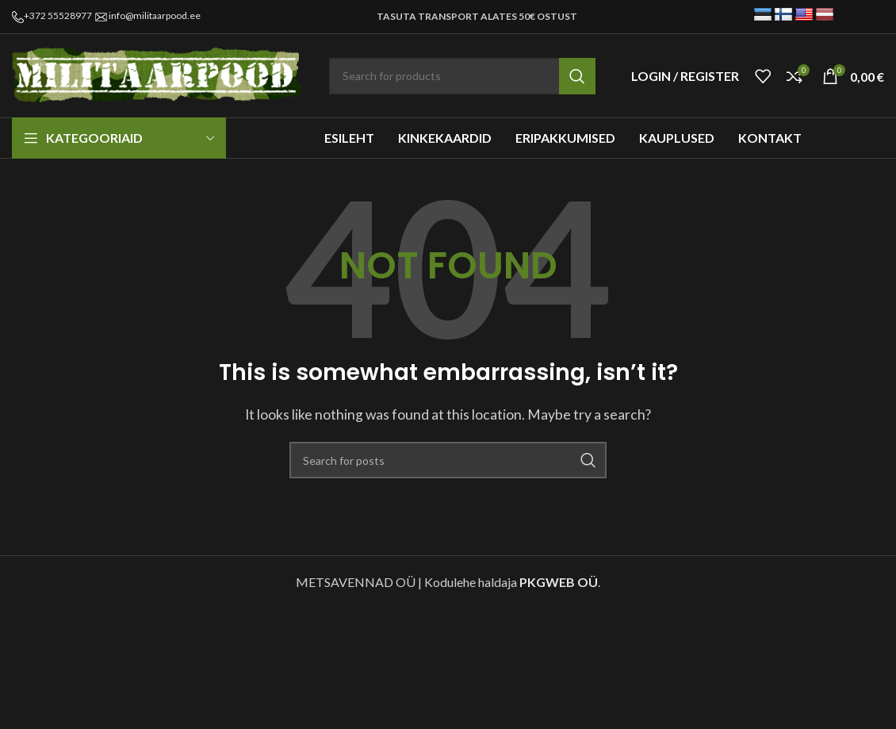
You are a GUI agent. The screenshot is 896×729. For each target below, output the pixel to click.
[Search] (462, 76)
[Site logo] (158, 74)
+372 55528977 (58, 15)
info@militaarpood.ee (155, 15)
